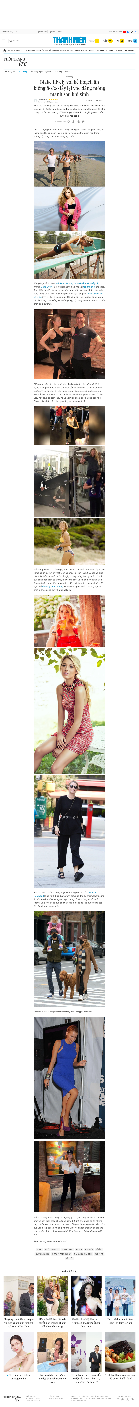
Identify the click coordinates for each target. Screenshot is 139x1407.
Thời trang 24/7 (10, 72)
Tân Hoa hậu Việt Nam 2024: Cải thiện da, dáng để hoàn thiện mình (86, 1323)
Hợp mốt (89, 1249)
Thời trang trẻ (129, 50)
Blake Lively (46, 287)
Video (111, 50)
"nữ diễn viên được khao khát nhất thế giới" (76, 283)
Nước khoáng (42, 1254)
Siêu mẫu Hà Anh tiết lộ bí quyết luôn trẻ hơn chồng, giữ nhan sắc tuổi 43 (52, 1323)
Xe (106, 50)
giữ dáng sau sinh (83, 1254)
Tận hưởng (57, 72)
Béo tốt (69, 1258)
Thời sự (10, 50)
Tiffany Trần (42, 99)
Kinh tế (24, 50)
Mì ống (99, 1249)
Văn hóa (70, 50)
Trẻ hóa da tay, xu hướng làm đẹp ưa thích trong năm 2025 (52, 1378)
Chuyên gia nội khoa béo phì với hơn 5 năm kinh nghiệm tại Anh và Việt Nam (19, 1323)
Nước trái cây (52, 1249)
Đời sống (31, 50)
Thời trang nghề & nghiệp (40, 72)
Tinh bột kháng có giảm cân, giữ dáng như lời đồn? (120, 1376)
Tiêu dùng (118, 50)
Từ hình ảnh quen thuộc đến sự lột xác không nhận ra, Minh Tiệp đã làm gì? (86, 1378)
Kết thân (99, 1254)
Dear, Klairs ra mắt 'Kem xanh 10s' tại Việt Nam (120, 1321)
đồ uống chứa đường (52, 586)
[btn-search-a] (10, 40)
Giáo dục (55, 50)
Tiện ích (52, 32)
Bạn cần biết (42, 32)
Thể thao (84, 50)
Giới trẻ (48, 50)
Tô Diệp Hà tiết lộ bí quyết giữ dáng (20, 1376)
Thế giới (17, 50)
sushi (39, 1249)
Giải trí (77, 50)
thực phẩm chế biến (61, 1254)
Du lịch (63, 50)
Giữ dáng (23, 72)
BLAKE (79, 1249)
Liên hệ (59, 32)
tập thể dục (89, 287)
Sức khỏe (40, 50)
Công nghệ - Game (96, 50)
